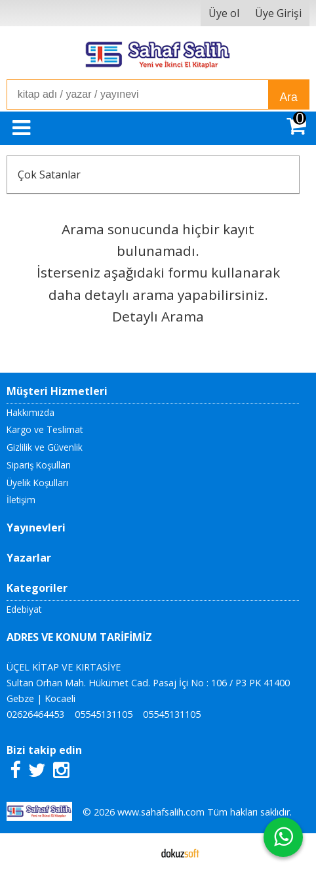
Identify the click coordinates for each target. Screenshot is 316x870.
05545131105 (103, 714)
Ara (288, 97)
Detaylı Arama (158, 316)
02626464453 (35, 714)
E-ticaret (137, 851)
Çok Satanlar (49, 174)
